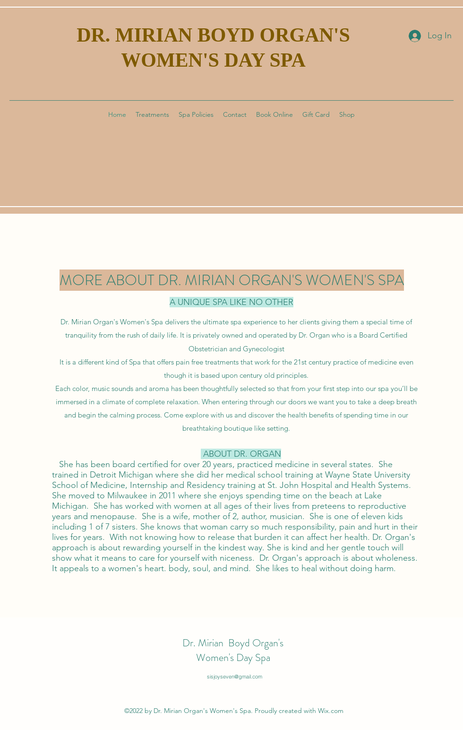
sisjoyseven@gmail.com (234, 676)
